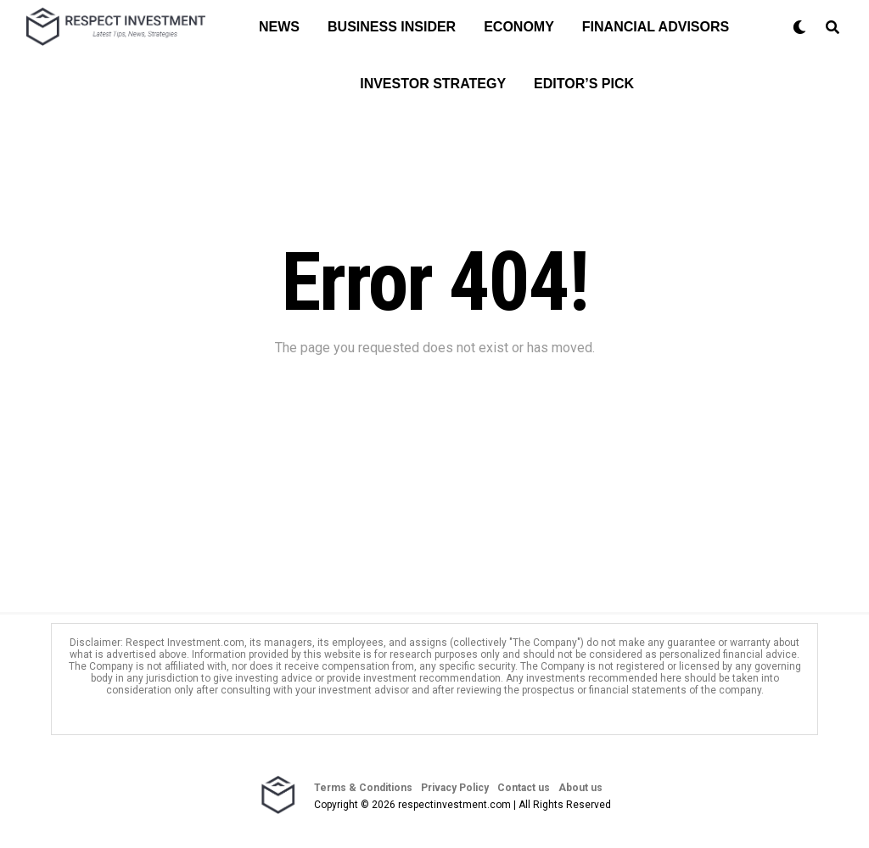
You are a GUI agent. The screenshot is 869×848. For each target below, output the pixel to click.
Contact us (523, 788)
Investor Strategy (433, 83)
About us (580, 788)
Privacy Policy (455, 788)
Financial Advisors (655, 27)
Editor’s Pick (584, 83)
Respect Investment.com (185, 643)
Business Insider (392, 27)
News (279, 27)
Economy (519, 27)
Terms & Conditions (363, 788)
